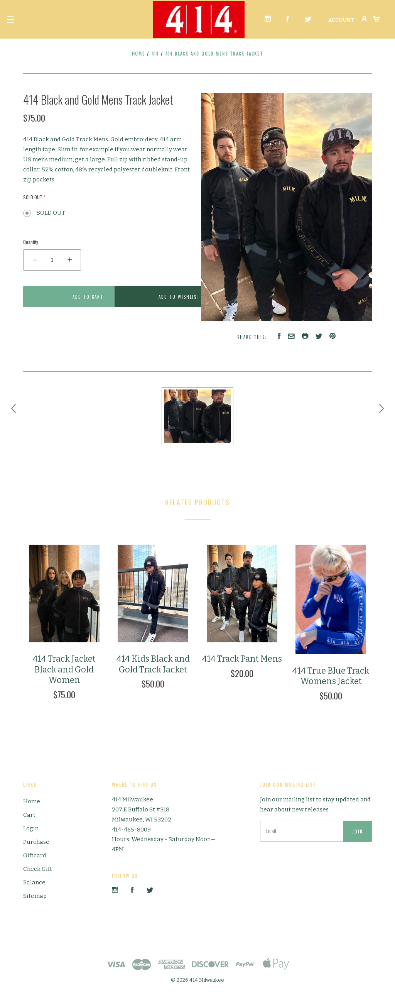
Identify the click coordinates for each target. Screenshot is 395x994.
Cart (29, 814)
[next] (381, 408)
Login (31, 828)
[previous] (13, 408)
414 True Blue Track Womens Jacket (330, 676)
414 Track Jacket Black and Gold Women (64, 669)
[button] (10, 19)
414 (155, 54)
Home (138, 54)
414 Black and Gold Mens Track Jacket (214, 54)
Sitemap (35, 895)
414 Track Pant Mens (242, 659)
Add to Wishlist (153, 297)
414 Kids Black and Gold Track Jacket (153, 664)
